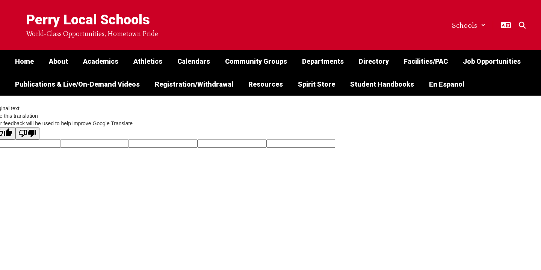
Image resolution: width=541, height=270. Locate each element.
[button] (468, 25)
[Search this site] (522, 25)
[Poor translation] (27, 133)
